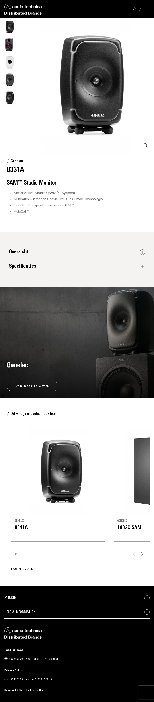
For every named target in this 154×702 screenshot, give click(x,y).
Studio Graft (37, 690)
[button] (146, 145)
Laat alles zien (22, 569)
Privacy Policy (13, 670)
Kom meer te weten (32, 386)
